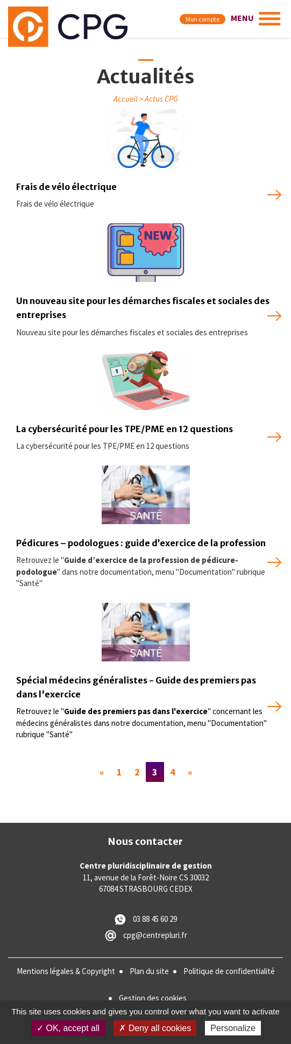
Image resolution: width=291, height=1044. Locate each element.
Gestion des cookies (153, 998)
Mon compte (202, 19)
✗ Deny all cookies (155, 1028)
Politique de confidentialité (229, 971)
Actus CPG (161, 99)
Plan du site (149, 971)
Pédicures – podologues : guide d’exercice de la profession (141, 543)
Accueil (125, 99)
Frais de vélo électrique (66, 186)
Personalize (232, 1028)
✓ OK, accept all (68, 1028)
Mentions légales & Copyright (66, 971)
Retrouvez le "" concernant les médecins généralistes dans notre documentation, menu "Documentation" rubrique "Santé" (141, 722)
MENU (242, 17)
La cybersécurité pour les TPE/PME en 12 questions (124, 429)
